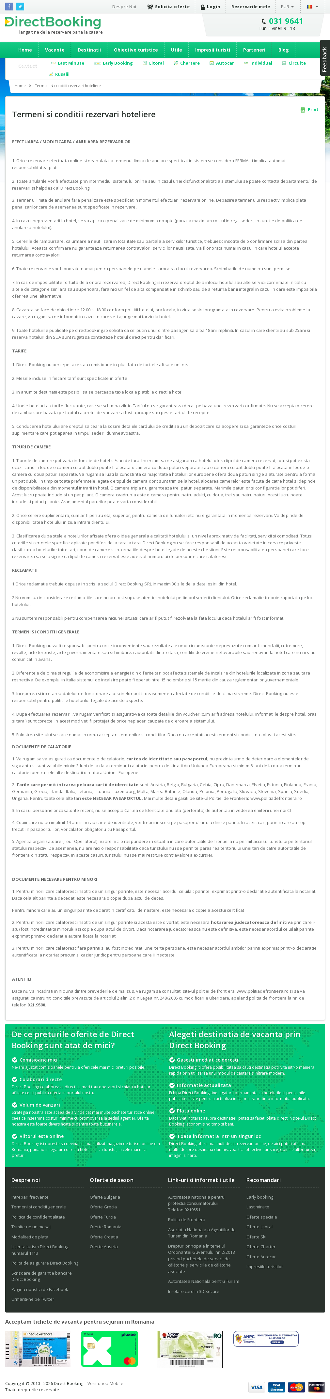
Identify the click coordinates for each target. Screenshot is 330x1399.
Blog (283, 50)
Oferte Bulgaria (105, 1197)
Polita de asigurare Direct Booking (44, 1263)
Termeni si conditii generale (38, 1207)
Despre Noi (124, 6)
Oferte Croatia (104, 1237)
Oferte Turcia (103, 1217)
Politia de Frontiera (186, 1219)
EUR (285, 6)
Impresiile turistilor (264, 1266)
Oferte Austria (104, 1247)
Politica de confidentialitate (38, 1217)
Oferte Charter (260, 1247)
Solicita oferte (169, 7)
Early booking (259, 1197)
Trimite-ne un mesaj (31, 1227)
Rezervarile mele (250, 6)
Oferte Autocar (261, 1257)
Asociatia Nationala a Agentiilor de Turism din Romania (202, 1233)
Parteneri (254, 50)
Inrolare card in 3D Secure (193, 1291)
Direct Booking (53, 22)
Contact (27, 65)
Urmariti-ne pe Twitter (32, 1299)
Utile (176, 50)
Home (25, 50)
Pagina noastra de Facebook (39, 1289)
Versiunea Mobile (105, 1383)
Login (210, 7)
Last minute (257, 1207)
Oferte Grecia (103, 1207)
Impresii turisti (212, 50)
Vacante (55, 50)
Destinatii (89, 50)
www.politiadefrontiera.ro (276, 798)
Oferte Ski (256, 1237)
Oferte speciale (261, 1217)
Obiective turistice (136, 50)
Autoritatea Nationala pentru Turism (203, 1281)
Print (309, 110)
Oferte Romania (105, 1227)
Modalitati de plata (29, 1237)
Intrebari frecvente (30, 1197)
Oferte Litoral (259, 1227)
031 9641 (286, 20)
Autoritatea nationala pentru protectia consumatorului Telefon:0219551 (196, 1203)
